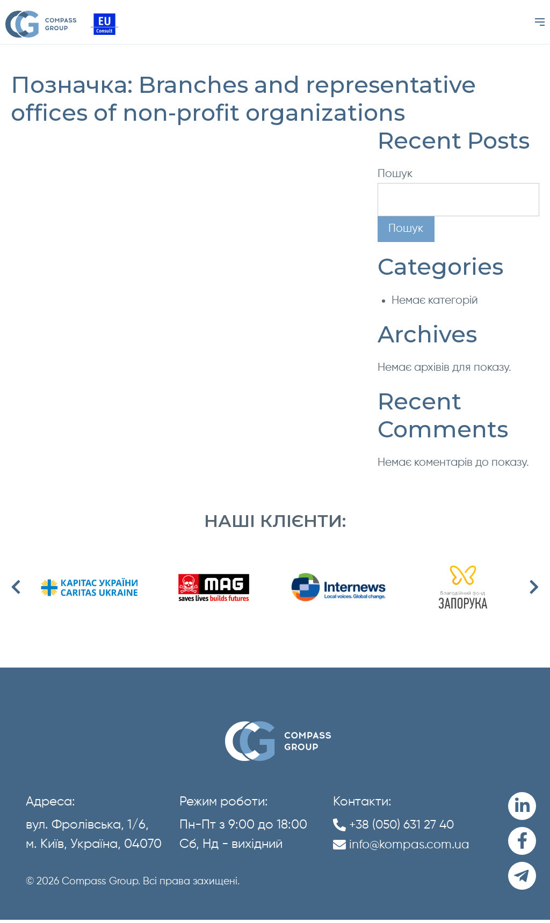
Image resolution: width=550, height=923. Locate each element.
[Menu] (540, 22)
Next (534, 588)
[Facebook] (522, 843)
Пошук (395, 174)
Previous (16, 588)
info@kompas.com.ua (411, 845)
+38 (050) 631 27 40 (404, 825)
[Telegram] (522, 878)
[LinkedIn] (522, 807)
